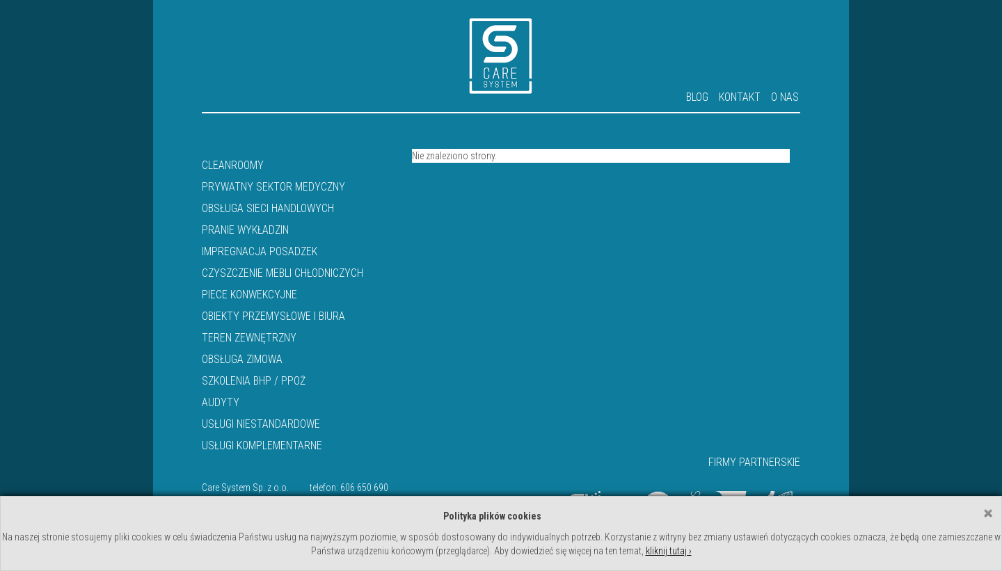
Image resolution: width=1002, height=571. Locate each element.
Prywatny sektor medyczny (273, 186)
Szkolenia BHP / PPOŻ (253, 380)
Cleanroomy (233, 165)
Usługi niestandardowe (261, 424)
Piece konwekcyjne (249, 294)
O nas (785, 97)
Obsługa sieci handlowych (268, 208)
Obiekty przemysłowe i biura (273, 316)
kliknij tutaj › (669, 550)
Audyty (220, 402)
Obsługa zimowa (242, 359)
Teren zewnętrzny (249, 337)
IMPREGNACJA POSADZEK (259, 251)
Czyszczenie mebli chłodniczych (282, 273)
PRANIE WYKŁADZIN (245, 229)
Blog (697, 97)
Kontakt (740, 97)
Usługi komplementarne (262, 445)
